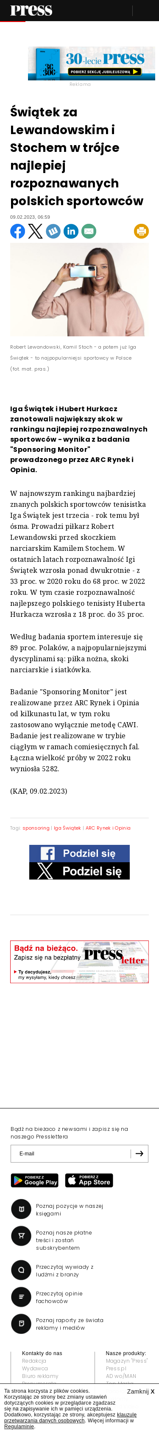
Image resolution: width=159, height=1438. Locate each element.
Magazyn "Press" (127, 1360)
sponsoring (36, 828)
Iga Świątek (67, 828)
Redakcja (34, 1360)
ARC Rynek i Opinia (108, 828)
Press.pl (116, 1368)
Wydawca (35, 1368)
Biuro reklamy (40, 1376)
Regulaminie (19, 1427)
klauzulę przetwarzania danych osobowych (70, 1418)
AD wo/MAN (121, 1376)
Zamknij (141, 1391)
